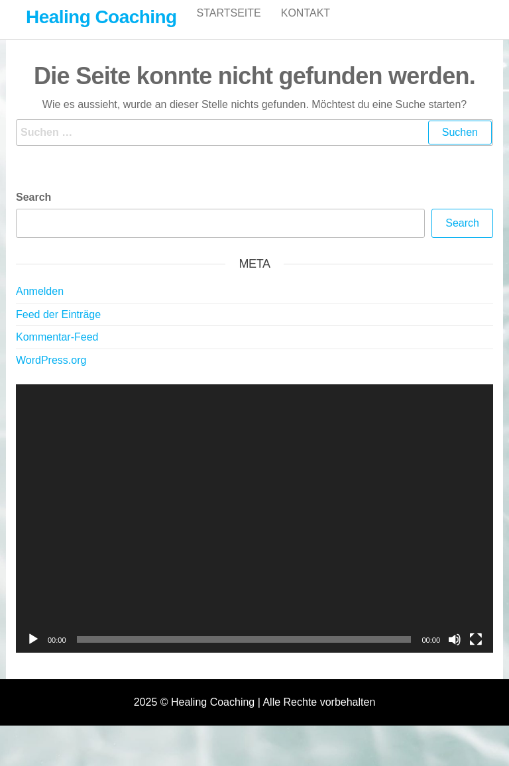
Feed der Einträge (58, 328)
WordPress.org (51, 374)
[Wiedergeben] (33, 653)
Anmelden (40, 305)
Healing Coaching (101, 17)
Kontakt (305, 26)
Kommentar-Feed (57, 350)
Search (33, 211)
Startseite (229, 26)
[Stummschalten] (454, 653)
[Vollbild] (475, 653)
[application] (254, 532)
